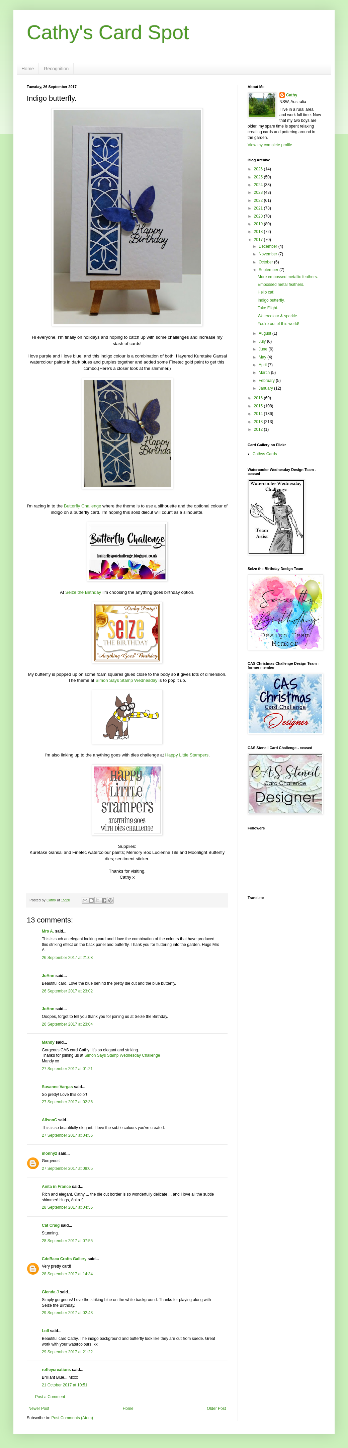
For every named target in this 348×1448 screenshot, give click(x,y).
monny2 (49, 1153)
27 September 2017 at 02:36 (67, 1102)
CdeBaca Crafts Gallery (64, 1259)
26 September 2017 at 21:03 (67, 957)
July (263, 341)
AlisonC (49, 1120)
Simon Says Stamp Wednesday (126, 680)
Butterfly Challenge (82, 505)
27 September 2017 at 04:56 (67, 1135)
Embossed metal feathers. (281, 284)
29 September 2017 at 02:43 (67, 1312)
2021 (259, 208)
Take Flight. (268, 308)
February (267, 380)
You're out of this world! (278, 323)
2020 (259, 216)
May (263, 357)
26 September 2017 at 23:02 (67, 991)
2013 (259, 421)
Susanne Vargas (57, 1086)
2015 (259, 406)
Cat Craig (51, 1225)
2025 (259, 177)
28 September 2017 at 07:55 (67, 1240)
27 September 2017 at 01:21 (67, 1068)
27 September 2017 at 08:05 (67, 1168)
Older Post (216, 1408)
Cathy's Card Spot (108, 32)
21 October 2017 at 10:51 (64, 1385)
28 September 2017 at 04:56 (67, 1207)
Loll (45, 1331)
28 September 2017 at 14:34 (67, 1274)
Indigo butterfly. (271, 300)
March (265, 372)
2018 (259, 231)
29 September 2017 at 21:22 (67, 1352)
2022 (259, 200)
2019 (259, 224)
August (265, 333)
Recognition (56, 68)
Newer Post (38, 1408)
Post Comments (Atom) (72, 1418)
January (266, 388)
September (269, 269)
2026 (259, 169)
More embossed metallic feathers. (288, 276)
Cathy (291, 95)
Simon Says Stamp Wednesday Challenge (122, 1055)
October (266, 262)
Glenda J (50, 1292)
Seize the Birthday (83, 592)
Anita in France (56, 1186)
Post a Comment (50, 1396)
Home (27, 68)
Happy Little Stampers (186, 754)
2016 (259, 398)
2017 (259, 239)
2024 (259, 184)
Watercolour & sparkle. (278, 316)
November (268, 254)
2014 (259, 413)
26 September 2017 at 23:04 (67, 1024)
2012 (259, 429)
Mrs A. (48, 931)
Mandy (48, 1042)
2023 (259, 192)
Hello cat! (266, 292)
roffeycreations (56, 1369)
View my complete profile (270, 145)
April (263, 365)
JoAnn (48, 975)
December (268, 246)
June (263, 349)
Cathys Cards (265, 454)
